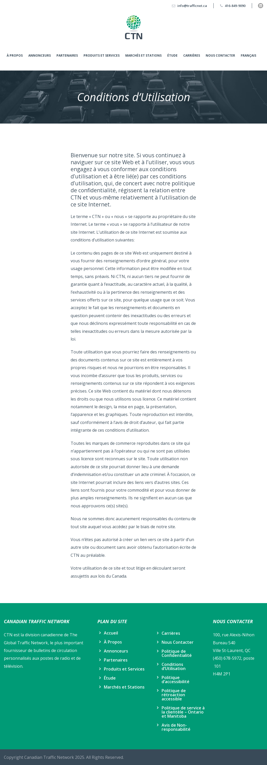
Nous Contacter (220, 55)
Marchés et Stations (143, 55)
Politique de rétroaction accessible (174, 695)
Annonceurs (39, 55)
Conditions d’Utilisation (174, 666)
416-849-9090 (235, 5)
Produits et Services (102, 55)
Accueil (111, 633)
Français (248, 55)
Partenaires (67, 55)
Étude (172, 55)
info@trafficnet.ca (192, 5)
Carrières (191, 55)
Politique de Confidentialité (177, 653)
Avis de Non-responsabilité (176, 727)
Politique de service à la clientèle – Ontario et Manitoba (183, 712)
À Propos (15, 55)
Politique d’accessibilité (175, 679)
